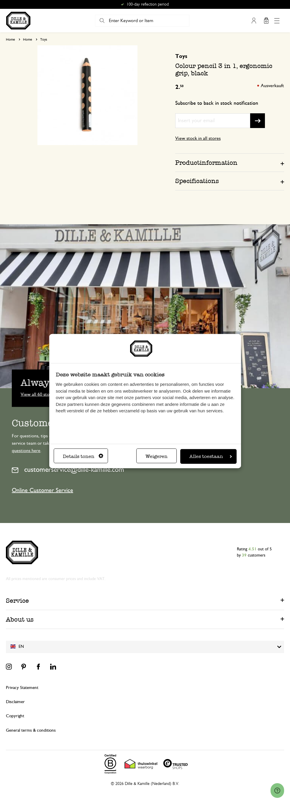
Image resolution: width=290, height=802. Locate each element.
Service (17, 600)
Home (10, 39)
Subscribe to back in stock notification (216, 103)
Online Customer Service (42, 490)
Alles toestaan (210, 456)
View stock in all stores (198, 138)
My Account (254, 21)
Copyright (15, 716)
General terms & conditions (31, 730)
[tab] (229, 162)
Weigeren (156, 456)
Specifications (197, 181)
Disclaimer (15, 702)
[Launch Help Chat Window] (277, 790)
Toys (43, 39)
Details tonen (83, 456)
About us (20, 619)
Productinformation (206, 162)
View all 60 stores (38, 394)
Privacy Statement (22, 687)
